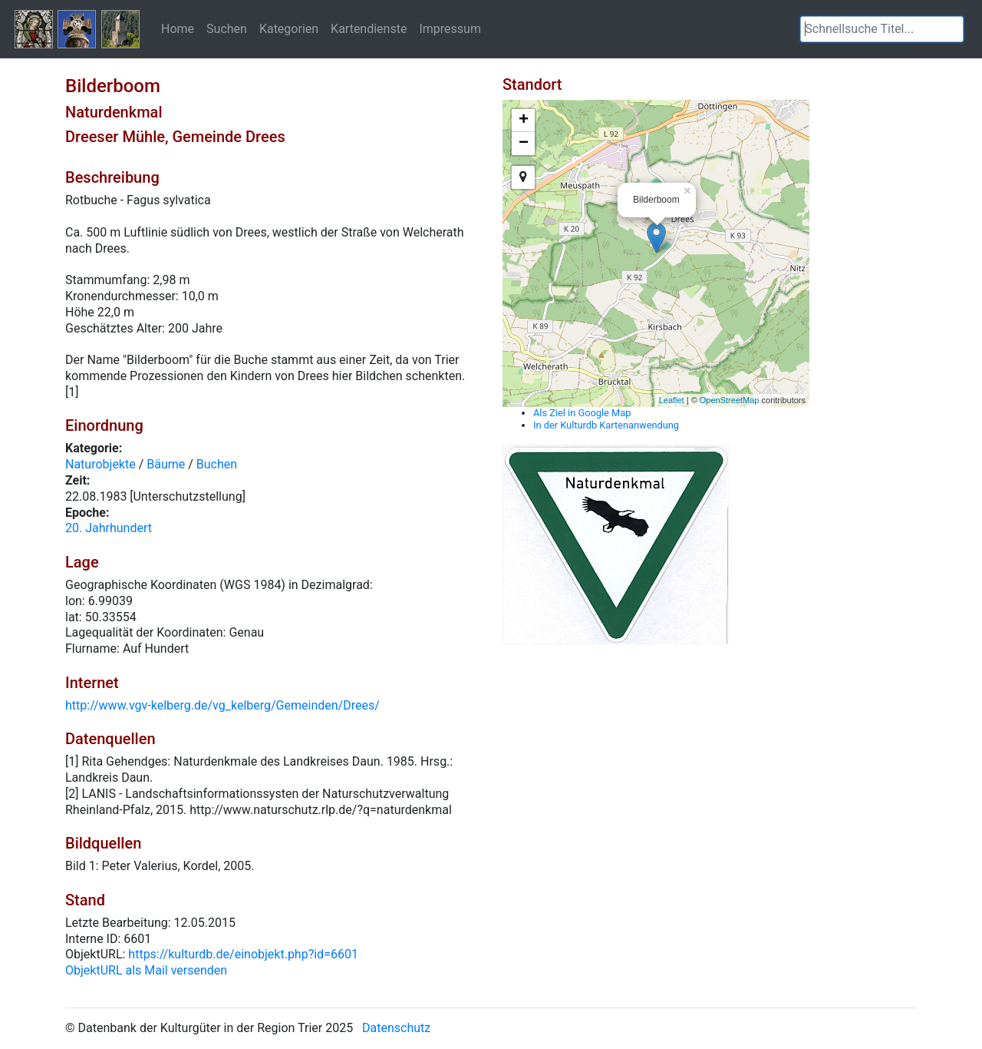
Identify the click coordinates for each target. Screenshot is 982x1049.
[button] (952, 29)
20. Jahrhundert (108, 528)
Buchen (216, 464)
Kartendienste (369, 28)
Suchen (226, 28)
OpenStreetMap (730, 400)
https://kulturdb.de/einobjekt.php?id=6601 (243, 954)
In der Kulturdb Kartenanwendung (606, 425)
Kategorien (288, 28)
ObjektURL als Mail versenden (146, 970)
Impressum (450, 28)
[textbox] (882, 29)
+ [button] (524, 120)
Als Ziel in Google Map (582, 413)
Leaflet (671, 400)
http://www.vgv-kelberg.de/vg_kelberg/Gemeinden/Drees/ (222, 705)
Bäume (166, 464)
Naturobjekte (100, 464)
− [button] (524, 143)
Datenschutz (396, 1028)
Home (177, 28)
